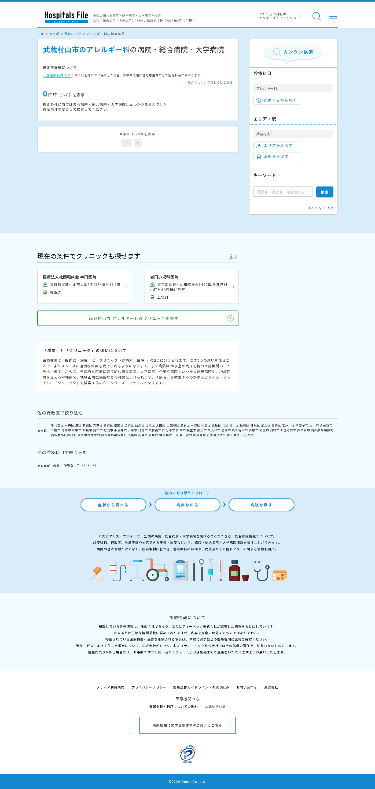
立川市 (314, 425)
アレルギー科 (96, 33)
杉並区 (206, 425)
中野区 (195, 425)
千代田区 (57, 425)
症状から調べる (113, 504)
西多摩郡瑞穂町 (322, 430)
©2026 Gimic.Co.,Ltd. (187, 781)
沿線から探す (272, 156)
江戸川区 (288, 425)
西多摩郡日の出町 (64, 435)
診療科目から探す (276, 100)
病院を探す (262, 504)
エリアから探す (274, 145)
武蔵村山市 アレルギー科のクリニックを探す (134, 318)
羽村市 (275, 430)
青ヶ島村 (233, 435)
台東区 (108, 425)
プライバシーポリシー (148, 687)
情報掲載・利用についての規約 (173, 706)
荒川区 (234, 425)
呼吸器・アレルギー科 (80, 465)
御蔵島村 (199, 435)
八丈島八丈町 (216, 435)
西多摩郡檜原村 (89, 435)
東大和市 (214, 430)
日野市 (143, 430)
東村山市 (155, 430)
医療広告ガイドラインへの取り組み (201, 687)
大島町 (132, 435)
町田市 (108, 430)
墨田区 (119, 425)
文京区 (98, 425)
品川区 (140, 425)
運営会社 (271, 687)
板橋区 (244, 425)
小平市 (132, 430)
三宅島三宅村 (182, 435)
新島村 (153, 435)
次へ (149, 143)
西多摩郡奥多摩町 (114, 435)
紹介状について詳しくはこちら (210, 82)
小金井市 (120, 430)
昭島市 (87, 430)
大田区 (161, 425)
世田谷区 (173, 425)
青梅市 (66, 430)
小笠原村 (247, 435)
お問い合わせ (246, 687)
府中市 (77, 430)
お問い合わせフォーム (172, 652)
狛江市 (202, 430)
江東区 (129, 425)
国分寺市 (168, 430)
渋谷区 (185, 425)
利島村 (143, 435)
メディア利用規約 (110, 687)
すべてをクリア (320, 207)
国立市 (181, 430)
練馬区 (255, 425)
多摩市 (254, 430)
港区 (78, 425)
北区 (225, 425)
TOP (41, 33)
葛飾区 (276, 425)
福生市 (191, 430)
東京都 (54, 33)
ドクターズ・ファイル (125, 382)
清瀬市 (226, 430)
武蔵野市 (326, 425)
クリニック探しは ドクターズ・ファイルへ (277, 16)
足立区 (266, 425)
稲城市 (264, 430)
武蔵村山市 (73, 33)
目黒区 (150, 425)
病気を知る (188, 504)
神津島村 (165, 435)
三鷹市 (56, 430)
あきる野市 (288, 430)
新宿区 (87, 425)
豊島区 (216, 425)
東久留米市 (240, 430)
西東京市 (303, 430)
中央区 (69, 425)
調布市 (98, 430)
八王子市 (302, 425)
